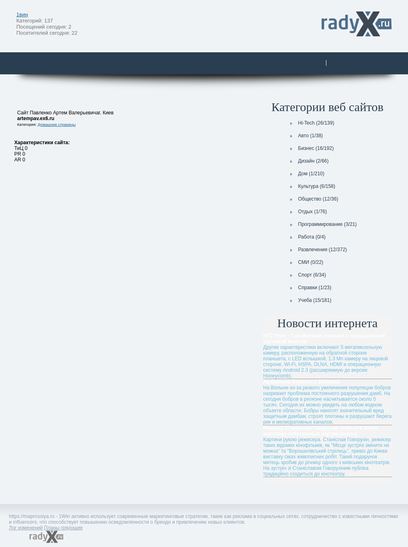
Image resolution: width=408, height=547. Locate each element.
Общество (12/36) (313, 199)
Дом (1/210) (306, 173)
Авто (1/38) (305, 135)
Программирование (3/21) (322, 224)
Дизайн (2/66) (308, 161)
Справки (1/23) (310, 287)
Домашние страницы (56, 124)
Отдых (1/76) (307, 211)
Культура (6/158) (311, 186)
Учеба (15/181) (310, 300)
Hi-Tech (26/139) (311, 123)
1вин (22, 14)
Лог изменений (26, 528)
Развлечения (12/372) (317, 249)
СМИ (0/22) (306, 262)
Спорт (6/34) (307, 275)
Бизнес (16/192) (311, 148)
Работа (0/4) (307, 237)
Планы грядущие (63, 528)
